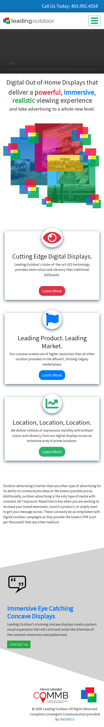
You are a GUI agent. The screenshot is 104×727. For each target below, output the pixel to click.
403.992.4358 (84, 6)
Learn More (52, 290)
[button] (94, 21)
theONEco (67, 719)
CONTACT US (19, 644)
